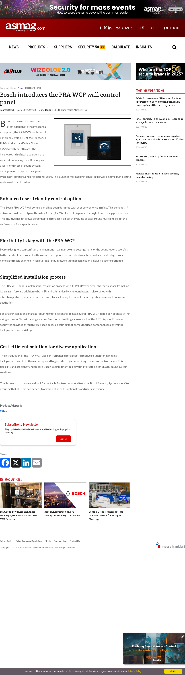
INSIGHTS (144, 47)
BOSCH (56, 109)
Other (3, 411)
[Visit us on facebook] (100, 28)
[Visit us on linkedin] (110, 28)
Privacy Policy (6, 541)
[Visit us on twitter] (105, 28)
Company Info (60, 541)
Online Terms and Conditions (29, 541)
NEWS (15, 47)
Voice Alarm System (77, 109)
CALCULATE (120, 47)
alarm (63, 109)
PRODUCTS (38, 47)
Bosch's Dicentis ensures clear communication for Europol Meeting (106, 515)
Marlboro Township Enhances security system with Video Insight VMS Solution (20, 515)
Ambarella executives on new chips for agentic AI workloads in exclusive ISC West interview (160, 139)
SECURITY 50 (88, 47)
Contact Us (75, 541)
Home (13, 88)
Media (48, 541)
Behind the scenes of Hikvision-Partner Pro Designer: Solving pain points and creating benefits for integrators (158, 102)
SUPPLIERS (63, 47)
